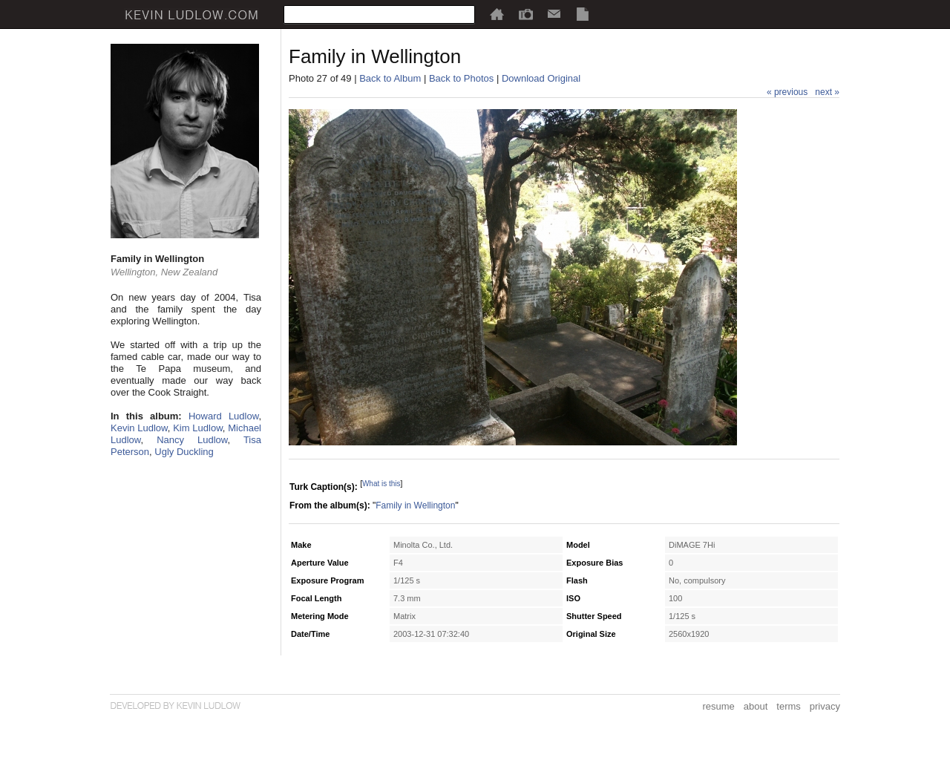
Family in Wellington (415, 505)
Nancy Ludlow (192, 439)
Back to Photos (461, 78)
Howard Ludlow (223, 416)
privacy (825, 706)
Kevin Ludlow (139, 427)
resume (718, 706)
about (756, 706)
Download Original (541, 78)
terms (788, 706)
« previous (787, 92)
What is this (381, 484)
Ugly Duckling (183, 451)
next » (827, 92)
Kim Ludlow (198, 427)
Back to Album (390, 78)
